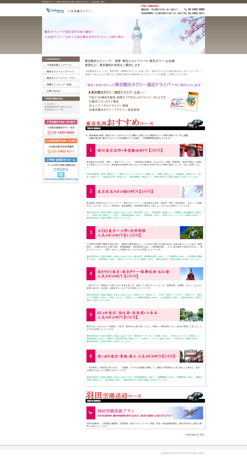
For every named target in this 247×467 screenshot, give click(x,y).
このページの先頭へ (194, 435)
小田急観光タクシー (80, 9)
